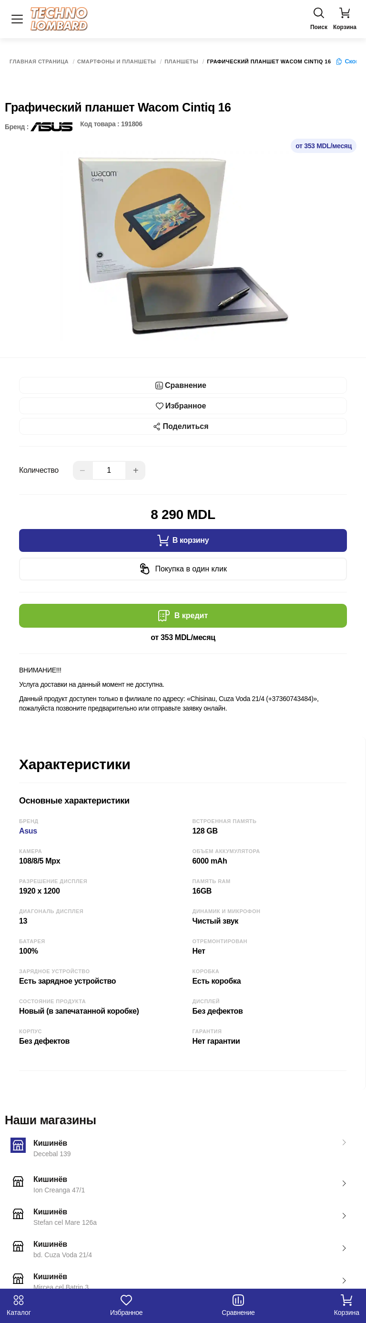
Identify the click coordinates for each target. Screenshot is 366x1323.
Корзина (346, 1305)
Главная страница (39, 61)
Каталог (19, 1305)
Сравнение (238, 1305)
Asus (28, 831)
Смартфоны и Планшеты (116, 61)
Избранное (126, 1305)
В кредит (183, 615)
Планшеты (181, 61)
